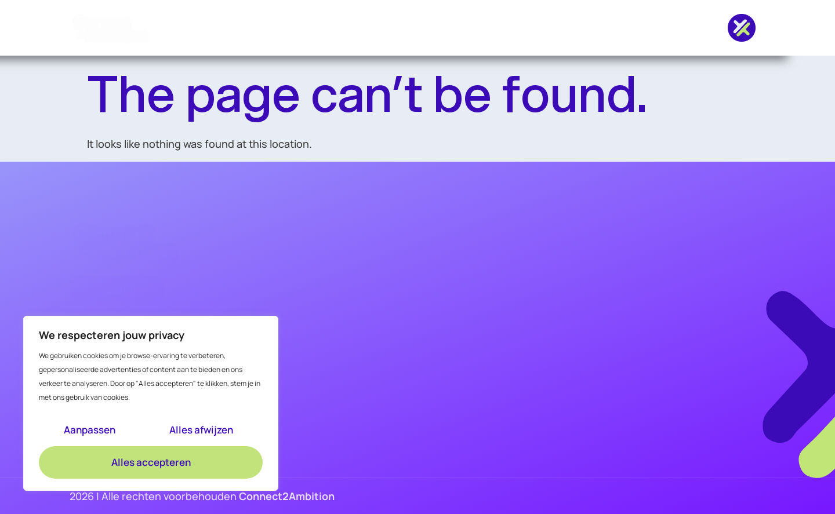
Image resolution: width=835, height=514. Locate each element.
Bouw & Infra (297, 27)
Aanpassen (89, 429)
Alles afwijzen (201, 429)
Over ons (534, 27)
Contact (610, 27)
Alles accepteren (151, 462)
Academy (266, 397)
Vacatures (215, 27)
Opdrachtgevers (439, 27)
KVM (364, 27)
